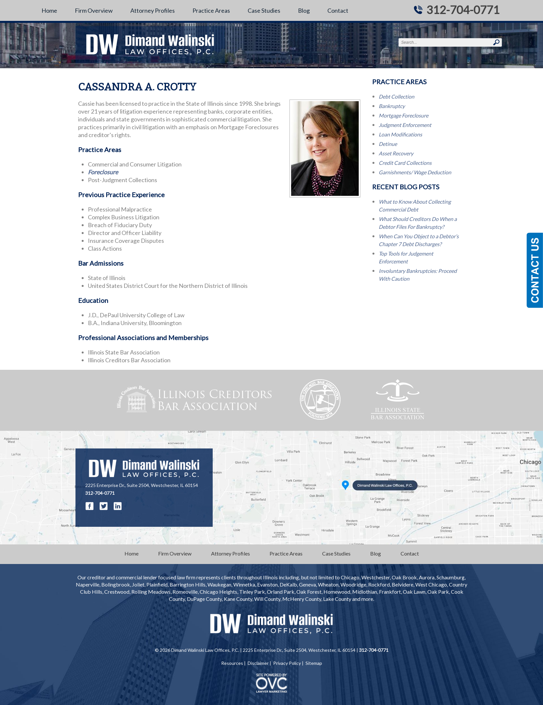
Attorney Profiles (152, 10)
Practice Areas (211, 10)
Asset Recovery (396, 153)
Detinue (388, 144)
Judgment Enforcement (405, 125)
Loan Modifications (400, 134)
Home (49, 10)
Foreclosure (103, 172)
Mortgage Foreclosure (403, 115)
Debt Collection (396, 96)
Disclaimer (258, 663)
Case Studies (264, 10)
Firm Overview (94, 10)
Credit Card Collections (405, 163)
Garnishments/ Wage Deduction (415, 172)
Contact (337, 10)
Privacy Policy (287, 663)
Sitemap (313, 663)
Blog (304, 10)
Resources (232, 663)
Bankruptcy (392, 106)
